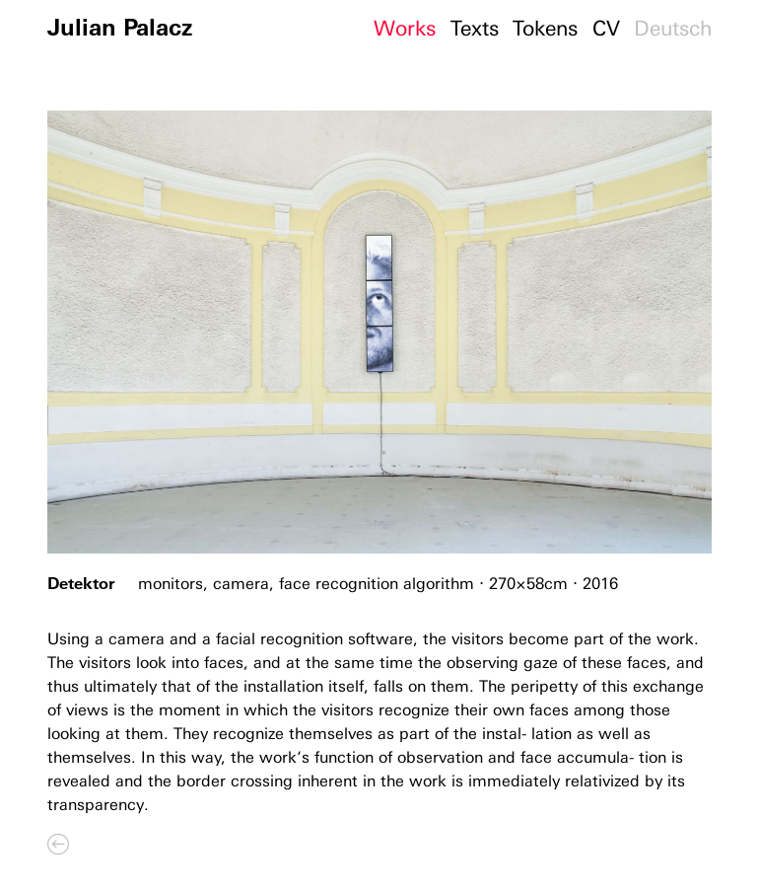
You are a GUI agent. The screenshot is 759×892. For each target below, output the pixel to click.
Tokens (545, 28)
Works (405, 28)
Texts (474, 28)
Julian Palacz (119, 26)
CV (606, 28)
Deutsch (673, 28)
